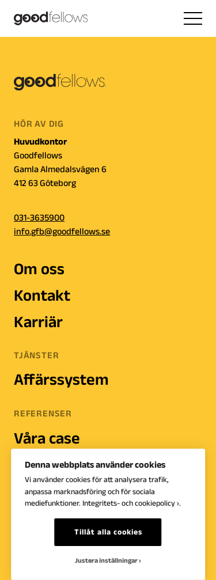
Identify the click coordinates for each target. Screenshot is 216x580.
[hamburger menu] (193, 18)
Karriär (38, 322)
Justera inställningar (106, 560)
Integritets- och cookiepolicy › (130, 503)
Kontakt (42, 295)
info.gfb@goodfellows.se (62, 231)
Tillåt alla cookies (108, 532)
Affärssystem (61, 379)
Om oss (39, 269)
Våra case (47, 438)
